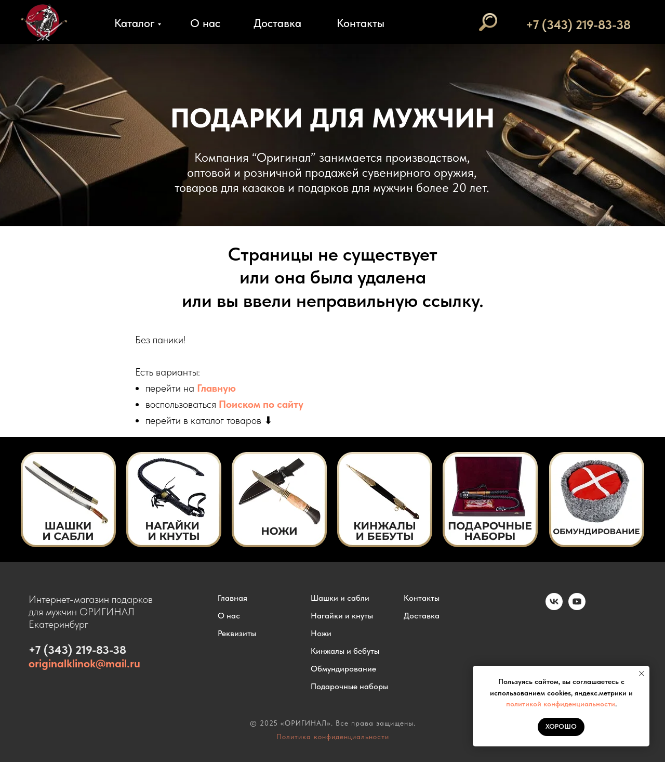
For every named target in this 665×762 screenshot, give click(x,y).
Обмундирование (343, 669)
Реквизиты (237, 633)
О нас (205, 23)
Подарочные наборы (349, 686)
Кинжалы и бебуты (345, 651)
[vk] (554, 607)
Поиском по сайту (261, 404)
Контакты (360, 23)
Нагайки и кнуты (342, 616)
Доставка (277, 23)
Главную (216, 388)
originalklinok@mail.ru (84, 663)
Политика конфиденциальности (332, 736)
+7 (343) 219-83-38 (578, 24)
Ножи (321, 633)
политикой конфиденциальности (560, 704)
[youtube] (577, 607)
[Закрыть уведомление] (641, 673)
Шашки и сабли (340, 598)
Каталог (134, 23)
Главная (232, 598)
